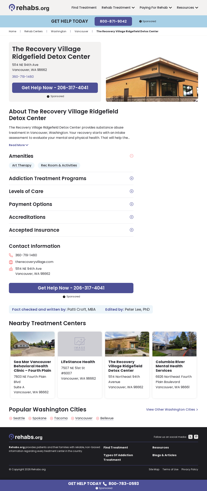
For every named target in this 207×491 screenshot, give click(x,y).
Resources (185, 7)
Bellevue (107, 418)
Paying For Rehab (154, 7)
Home (12, 31)
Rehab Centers (33, 31)
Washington (58, 31)
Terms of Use (170, 469)
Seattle (19, 418)
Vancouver (81, 31)
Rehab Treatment (116, 7)
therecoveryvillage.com (34, 262)
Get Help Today (103, 483)
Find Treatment (84, 7)
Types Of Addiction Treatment (118, 457)
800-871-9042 (113, 21)
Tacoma (61, 418)
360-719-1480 (23, 76)
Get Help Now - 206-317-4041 (55, 88)
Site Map (154, 469)
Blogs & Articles (164, 455)
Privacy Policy (190, 469)
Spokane (39, 418)
